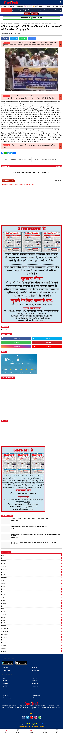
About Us (5, 695)
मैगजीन (35, 678)
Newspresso (36, 670)
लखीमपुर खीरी (32, 628)
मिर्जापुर (32, 614)
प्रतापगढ (32, 589)
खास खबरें (35, 686)
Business (35, 667)
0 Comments (57, 181)
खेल (35, 6)
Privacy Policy (7, 698)
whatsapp (17, 342)
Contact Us (36, 695)
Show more (59, 166)
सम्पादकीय (4, 330)
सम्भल (32, 640)
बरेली (32, 597)
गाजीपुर (32, 575)
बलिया (7, 23)
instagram (17, 346)
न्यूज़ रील (45, 731)
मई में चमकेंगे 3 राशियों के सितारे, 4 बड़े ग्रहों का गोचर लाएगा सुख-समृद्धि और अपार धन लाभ (33, 542)
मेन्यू (57, 731)
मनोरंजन (28, 6)
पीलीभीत (32, 586)
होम (6, 731)
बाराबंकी (32, 603)
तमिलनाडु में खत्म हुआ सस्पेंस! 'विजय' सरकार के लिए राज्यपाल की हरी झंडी (29, 526)
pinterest (48, 342)
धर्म (41, 6)
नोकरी (55, 6)
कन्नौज (32, 566)
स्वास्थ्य (48, 6)
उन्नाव (32, 563)
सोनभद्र (32, 648)
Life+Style (6, 667)
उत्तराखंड (32, 561)
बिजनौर (32, 606)
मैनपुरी (32, 620)
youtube (48, 346)
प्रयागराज (32, 592)
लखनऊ (32, 626)
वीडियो (17, 731)
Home (3, 23)
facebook (17, 338)
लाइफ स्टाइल (32, 631)
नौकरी (32, 583)
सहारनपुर (32, 642)
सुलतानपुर (32, 645)
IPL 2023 (5, 681)
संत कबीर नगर (32, 634)
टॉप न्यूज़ (5, 678)
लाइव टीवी (31, 731)
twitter (48, 338)
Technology (6, 670)
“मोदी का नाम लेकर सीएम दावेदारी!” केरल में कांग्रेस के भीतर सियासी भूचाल (29, 518)
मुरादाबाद (32, 617)
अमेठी (32, 555)
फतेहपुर (32, 594)
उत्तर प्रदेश (11, 6)
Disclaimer (36, 698)
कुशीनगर (32, 569)
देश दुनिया (5, 686)
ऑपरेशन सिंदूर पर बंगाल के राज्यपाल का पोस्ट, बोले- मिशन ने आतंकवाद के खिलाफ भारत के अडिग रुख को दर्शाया (36, 535)
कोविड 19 (35, 683)
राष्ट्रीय (3, 6)
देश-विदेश (20, 6)
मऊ (32, 609)
